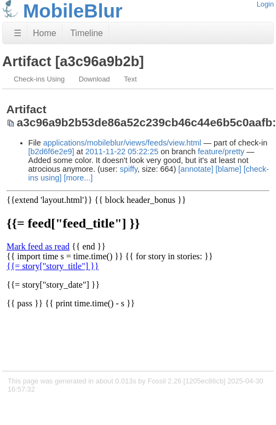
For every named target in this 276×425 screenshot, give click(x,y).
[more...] (78, 177)
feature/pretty (221, 151)
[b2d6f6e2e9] (51, 151)
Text (130, 79)
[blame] (228, 169)
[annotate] (195, 169)
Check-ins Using (39, 79)
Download (94, 79)
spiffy (128, 169)
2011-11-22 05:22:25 (122, 151)
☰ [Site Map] (17, 33)
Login (265, 4)
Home (44, 33)
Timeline (86, 33)
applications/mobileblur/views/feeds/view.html (122, 142)
